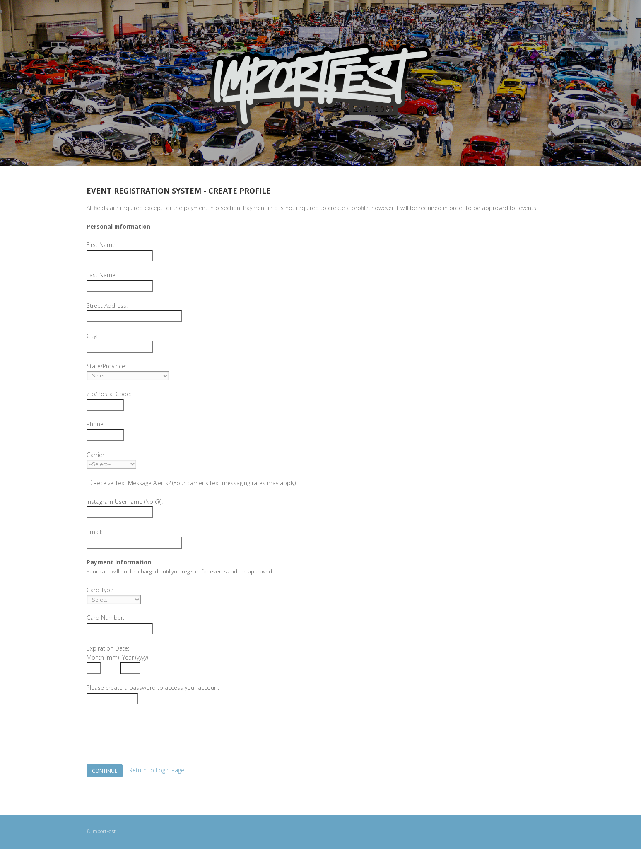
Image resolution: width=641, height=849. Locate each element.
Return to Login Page (156, 770)
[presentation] (149, 730)
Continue (104, 770)
